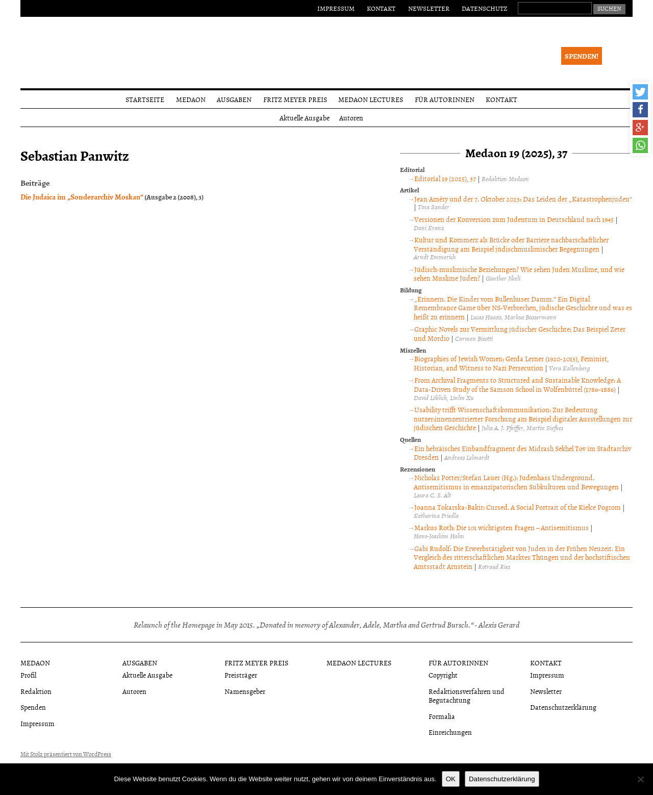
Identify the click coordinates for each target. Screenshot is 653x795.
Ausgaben (234, 99)
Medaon (191, 99)
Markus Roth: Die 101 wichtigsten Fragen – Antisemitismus (501, 527)
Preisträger (240, 674)
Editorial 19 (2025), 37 (445, 178)
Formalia (442, 716)
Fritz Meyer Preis (295, 99)
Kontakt (381, 8)
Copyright (443, 674)
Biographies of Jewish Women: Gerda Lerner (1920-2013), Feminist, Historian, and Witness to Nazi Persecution (511, 363)
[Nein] (640, 779)
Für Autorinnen (444, 99)
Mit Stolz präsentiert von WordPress (65, 754)
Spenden (33, 707)
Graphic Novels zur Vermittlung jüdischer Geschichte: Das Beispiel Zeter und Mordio (519, 333)
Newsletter (428, 8)
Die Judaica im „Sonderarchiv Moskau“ (81, 196)
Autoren (351, 117)
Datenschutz (484, 8)
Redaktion (36, 691)
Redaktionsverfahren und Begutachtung (467, 695)
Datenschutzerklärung (563, 707)
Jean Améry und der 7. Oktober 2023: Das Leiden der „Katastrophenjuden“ (523, 198)
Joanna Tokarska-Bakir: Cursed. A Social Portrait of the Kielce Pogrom (517, 507)
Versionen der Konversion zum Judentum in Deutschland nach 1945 (514, 219)
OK (451, 779)
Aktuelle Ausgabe (305, 117)
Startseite (144, 99)
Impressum (336, 8)
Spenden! (581, 56)
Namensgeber (244, 691)
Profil (28, 674)
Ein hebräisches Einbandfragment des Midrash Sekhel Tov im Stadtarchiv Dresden (522, 453)
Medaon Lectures (370, 99)
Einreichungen (450, 732)
